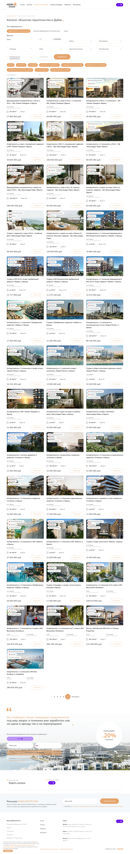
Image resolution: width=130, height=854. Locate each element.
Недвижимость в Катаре (60, 70)
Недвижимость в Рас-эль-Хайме (20, 70)
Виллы (10, 65)
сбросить (44, 57)
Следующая (68, 696)
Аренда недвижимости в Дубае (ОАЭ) (46, 31)
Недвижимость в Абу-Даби (72, 65)
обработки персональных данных (18, 845)
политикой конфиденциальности (28, 758)
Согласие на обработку (66, 849)
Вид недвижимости (14, 820)
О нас (42, 821)
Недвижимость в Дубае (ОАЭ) (18, 31)
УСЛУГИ (29, 5)
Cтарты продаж (56, 5)
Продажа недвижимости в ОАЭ (16, 824)
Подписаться (109, 801)
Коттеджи (32, 65)
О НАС (22, 5)
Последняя (75, 697)
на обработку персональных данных (110, 806)
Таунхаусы (21, 65)
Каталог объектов (41, 5)
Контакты (43, 832)
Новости (43, 828)
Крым (66, 31)
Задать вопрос (17, 782)
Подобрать (62, 57)
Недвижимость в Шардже (95, 65)
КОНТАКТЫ (76, 5)
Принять (7, 851)
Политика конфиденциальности (48, 849)
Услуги (42, 825)
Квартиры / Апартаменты (49, 65)
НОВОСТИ (67, 5)
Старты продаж (41, 70)
